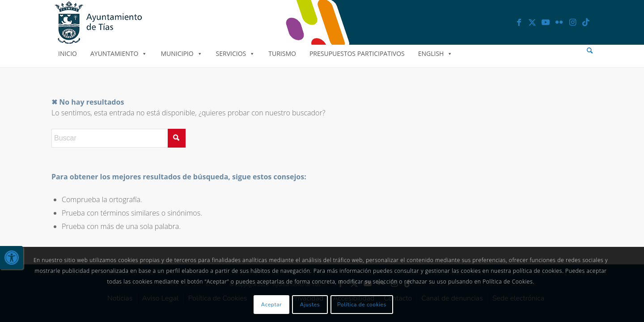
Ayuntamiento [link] (118, 53)
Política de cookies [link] (361, 304)
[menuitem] (590, 51)
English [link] (435, 53)
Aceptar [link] (271, 304)
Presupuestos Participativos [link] (357, 53)
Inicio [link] (67, 53)
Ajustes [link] (310, 304)
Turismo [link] (282, 53)
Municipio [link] (181, 53)
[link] (11, 257)
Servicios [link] (235, 53)
